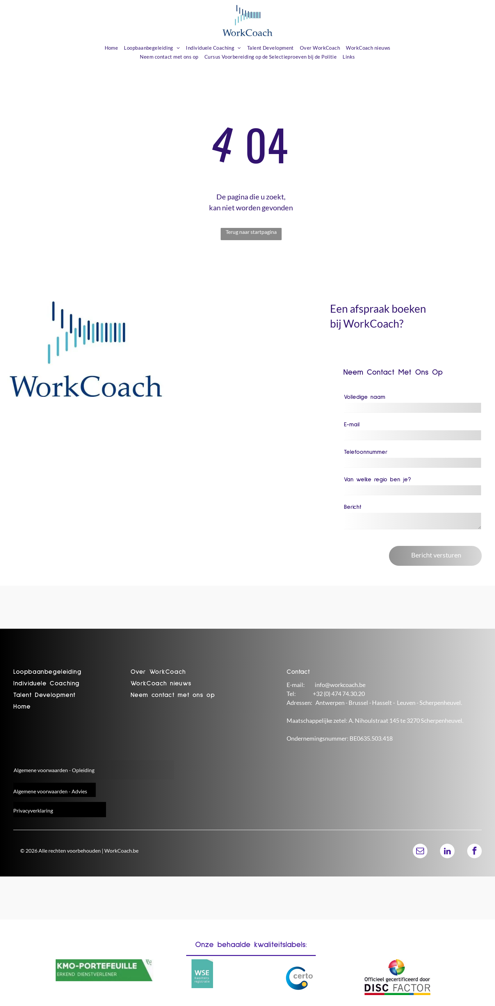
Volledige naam (364, 397)
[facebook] (474, 852)
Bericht (352, 507)
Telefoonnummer (366, 452)
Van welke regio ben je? (377, 480)
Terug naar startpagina (251, 232)
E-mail (351, 425)
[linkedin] (447, 852)
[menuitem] (111, 47)
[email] (420, 852)
